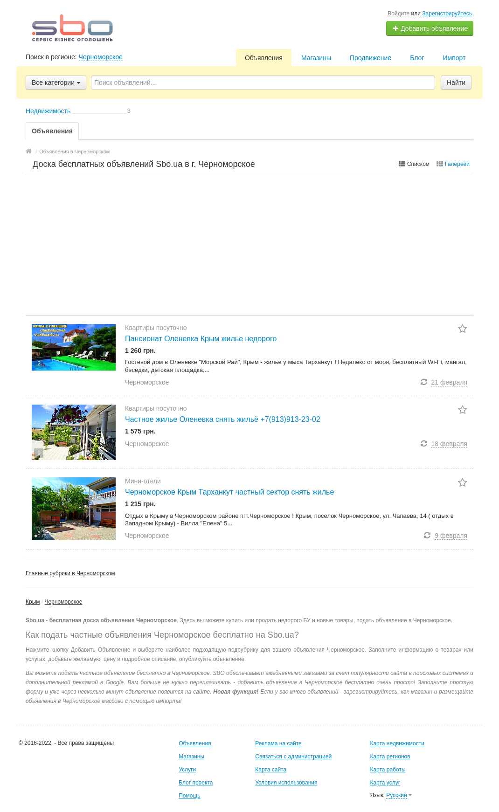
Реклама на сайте (278, 743)
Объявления (264, 58)
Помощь (189, 795)
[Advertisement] (249, 245)
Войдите (398, 13)
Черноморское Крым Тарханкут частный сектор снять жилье (229, 492)
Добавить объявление (430, 28)
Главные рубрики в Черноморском (70, 573)
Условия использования (286, 782)
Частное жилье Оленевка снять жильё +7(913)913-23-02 (222, 419)
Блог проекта (196, 782)
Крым (33, 602)
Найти (456, 82)
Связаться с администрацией (293, 756)
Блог (417, 58)
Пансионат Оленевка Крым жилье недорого (201, 339)
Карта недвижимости (397, 743)
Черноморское (101, 57)
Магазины (316, 58)
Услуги (187, 769)
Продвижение (370, 58)
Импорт (454, 58)
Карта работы (387, 769)
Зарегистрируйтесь (447, 13)
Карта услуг (385, 782)
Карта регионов (390, 756)
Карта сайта (270, 769)
